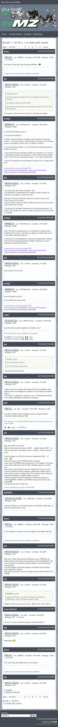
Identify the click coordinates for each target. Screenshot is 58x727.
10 (25, 47)
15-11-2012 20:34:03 (44, 433)
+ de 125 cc (18, 42)
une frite (36, 74)
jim (5, 79)
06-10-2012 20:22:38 (43, 257)
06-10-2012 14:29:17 (44, 79)
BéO (5, 403)
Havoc (6, 51)
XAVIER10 (8, 492)
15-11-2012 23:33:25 (44, 518)
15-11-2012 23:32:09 (44, 492)
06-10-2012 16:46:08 (43, 177)
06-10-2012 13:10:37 (44, 51)
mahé (6, 315)
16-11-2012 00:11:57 (44, 579)
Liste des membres (15, 34)
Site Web (10, 60)
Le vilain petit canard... (37, 42)
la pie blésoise (10, 609)
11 (28, 47)
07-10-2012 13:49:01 (44, 315)
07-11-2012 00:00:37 (44, 403)
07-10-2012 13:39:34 (44, 283)
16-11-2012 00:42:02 (44, 649)
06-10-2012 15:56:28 (44, 118)
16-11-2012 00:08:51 (44, 546)
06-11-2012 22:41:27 (44, 376)
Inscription (27, 34)
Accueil (4, 34)
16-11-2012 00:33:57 (44, 627)
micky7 (7, 118)
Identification (37, 34)
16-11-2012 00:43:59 (43, 677)
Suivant (45, 47)
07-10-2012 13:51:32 (44, 344)
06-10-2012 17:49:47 (44, 218)
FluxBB (54, 722)
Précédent (12, 47)
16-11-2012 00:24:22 (44, 609)
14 (40, 47)
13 (36, 47)
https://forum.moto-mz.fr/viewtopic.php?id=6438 (20, 172)
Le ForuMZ (14, 9)
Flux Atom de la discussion (47, 719)
